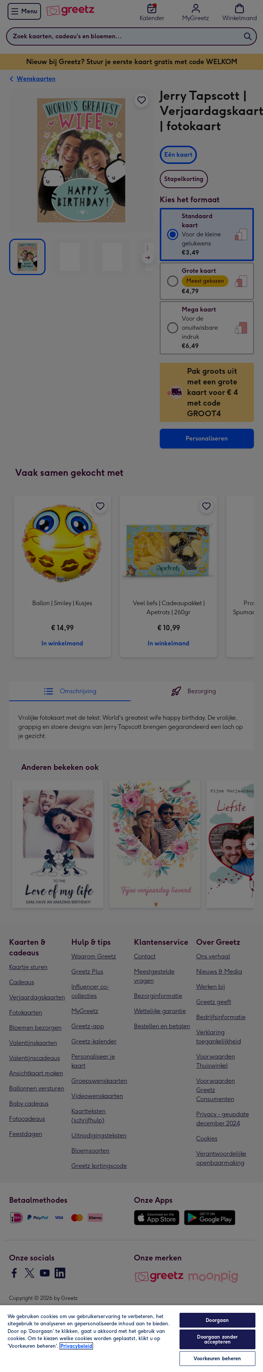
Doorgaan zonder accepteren (217, 1339)
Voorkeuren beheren (217, 1358)
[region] (131, 1338)
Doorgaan (217, 1320)
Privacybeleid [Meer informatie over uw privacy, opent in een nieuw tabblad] (76, 1346)
